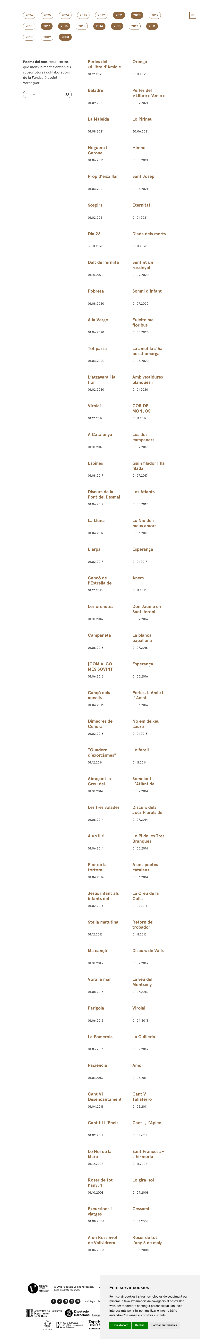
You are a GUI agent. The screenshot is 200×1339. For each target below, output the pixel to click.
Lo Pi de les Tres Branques (148, 838)
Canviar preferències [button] (164, 1325)
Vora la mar (99, 979)
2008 (65, 37)
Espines (95, 463)
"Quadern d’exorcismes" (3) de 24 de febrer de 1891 (102, 757)
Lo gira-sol (143, 1180)
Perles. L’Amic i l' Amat (147, 695)
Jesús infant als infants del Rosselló (103, 899)
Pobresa (96, 291)
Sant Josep (143, 176)
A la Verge (98, 319)
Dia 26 (94, 233)
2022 (101, 15)
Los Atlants (143, 491)
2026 (29, 15)
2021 (119, 15)
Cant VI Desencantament (105, 1096)
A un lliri (96, 836)
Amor (137, 1065)
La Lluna (96, 520)
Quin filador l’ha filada (148, 466)
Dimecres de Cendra (100, 724)
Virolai (94, 405)
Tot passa (97, 348)
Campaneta (99, 635)
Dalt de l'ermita (103, 262)
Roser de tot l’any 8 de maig (147, 1240)
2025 (47, 15)
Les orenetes (100, 606)
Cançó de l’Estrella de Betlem (100, 583)
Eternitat (141, 205)
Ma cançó (97, 950)
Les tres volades (104, 807)
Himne (138, 147)
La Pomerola (100, 1036)
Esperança (142, 549)
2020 (137, 15)
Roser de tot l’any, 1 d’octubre (100, 1185)
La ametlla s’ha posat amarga (147, 351)
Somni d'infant (147, 291)
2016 (64, 26)
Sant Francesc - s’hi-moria (148, 1154)
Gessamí (140, 1208)
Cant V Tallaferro (142, 1096)
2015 (81, 26)
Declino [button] (140, 1325)
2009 (47, 37)
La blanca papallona (142, 638)
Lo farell (140, 750)
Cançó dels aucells (99, 695)
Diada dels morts (149, 233)
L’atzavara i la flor (101, 379)
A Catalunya (100, 434)
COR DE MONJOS (141, 408)
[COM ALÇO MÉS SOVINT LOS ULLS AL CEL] (100, 671)
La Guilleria (143, 1036)
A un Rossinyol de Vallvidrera (102, 1240)
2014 (99, 26)
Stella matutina (103, 922)
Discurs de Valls (148, 950)
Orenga (139, 61)
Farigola (96, 1008)
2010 (29, 37)
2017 (46, 26)
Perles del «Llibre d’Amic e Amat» (104, 67)
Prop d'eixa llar (103, 176)
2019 (154, 15)
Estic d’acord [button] (120, 1325)
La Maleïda (98, 119)
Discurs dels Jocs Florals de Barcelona (147, 813)
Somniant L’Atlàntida (143, 781)
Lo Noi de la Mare (100, 1154)
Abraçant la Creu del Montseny (99, 784)
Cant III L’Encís (103, 1122)
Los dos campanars (143, 437)
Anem (138, 578)
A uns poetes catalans (145, 867)
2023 (83, 15)
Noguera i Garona (97, 150)
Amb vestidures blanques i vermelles (147, 382)
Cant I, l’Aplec (146, 1122)
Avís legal (90, 1301)
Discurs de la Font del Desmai (104, 494)
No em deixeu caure (146, 724)
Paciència (97, 1065)
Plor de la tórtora (97, 867)
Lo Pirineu (142, 119)
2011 (152, 26)
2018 (29, 26)
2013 (117, 26)
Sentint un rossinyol (142, 265)
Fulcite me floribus (143, 322)
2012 (134, 26)
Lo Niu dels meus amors (144, 523)
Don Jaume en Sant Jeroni (146, 609)
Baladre (95, 90)
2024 (65, 15)
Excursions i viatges (100, 1211)
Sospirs (95, 205)
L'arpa (94, 549)
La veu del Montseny (142, 982)
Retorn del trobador (143, 924)
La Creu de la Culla (145, 896)
